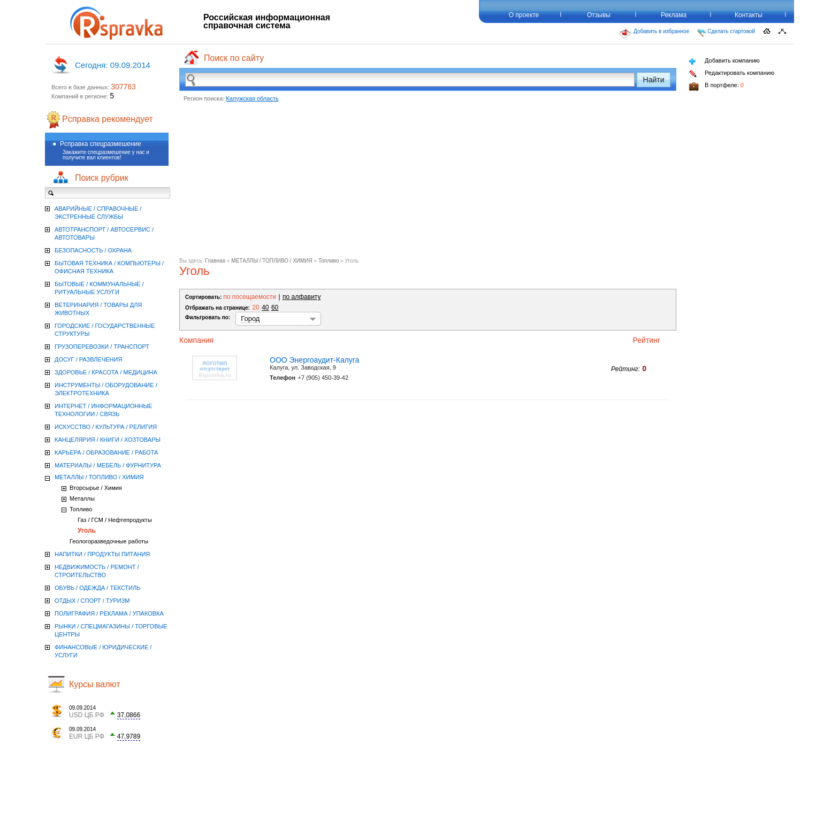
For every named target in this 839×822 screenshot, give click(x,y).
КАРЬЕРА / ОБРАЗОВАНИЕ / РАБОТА (106, 452)
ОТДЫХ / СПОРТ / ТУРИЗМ (92, 600)
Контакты (748, 15)
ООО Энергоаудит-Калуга (314, 360)
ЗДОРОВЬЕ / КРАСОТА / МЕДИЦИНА (106, 372)
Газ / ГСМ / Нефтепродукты (115, 520)
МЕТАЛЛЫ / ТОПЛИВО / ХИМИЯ (271, 261)
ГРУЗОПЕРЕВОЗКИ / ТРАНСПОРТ (102, 346)
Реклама (674, 15)
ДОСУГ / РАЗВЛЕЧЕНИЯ (88, 359)
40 (265, 307)
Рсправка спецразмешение (100, 144)
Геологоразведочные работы (109, 541)
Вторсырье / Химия (96, 488)
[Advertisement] (427, 183)
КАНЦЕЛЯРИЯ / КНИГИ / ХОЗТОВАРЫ (108, 439)
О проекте (524, 15)
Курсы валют (94, 684)
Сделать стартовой (726, 32)
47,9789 (128, 736)
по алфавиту (302, 297)
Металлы (82, 498)
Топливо (328, 261)
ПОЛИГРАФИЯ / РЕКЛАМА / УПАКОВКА (109, 613)
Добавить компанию (724, 61)
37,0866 (128, 715)
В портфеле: (716, 86)
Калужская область (252, 98)
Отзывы (599, 15)
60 (274, 307)
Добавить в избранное (654, 33)
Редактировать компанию (731, 74)
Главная (215, 261)
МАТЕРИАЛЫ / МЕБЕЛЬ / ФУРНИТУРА (108, 465)
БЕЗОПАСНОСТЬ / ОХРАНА (93, 250)
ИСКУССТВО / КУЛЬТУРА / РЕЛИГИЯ (106, 427)
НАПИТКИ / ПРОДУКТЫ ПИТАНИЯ (102, 554)
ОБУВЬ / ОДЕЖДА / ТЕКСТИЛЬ (97, 588)
